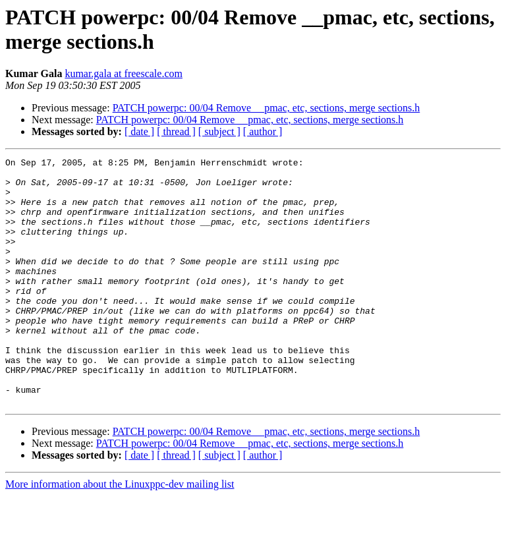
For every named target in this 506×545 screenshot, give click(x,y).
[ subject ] (219, 131)
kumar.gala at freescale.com (124, 73)
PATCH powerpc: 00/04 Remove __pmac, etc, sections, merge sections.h (266, 107)
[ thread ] (176, 131)
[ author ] (263, 131)
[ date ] (139, 131)
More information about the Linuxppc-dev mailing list (119, 533)
